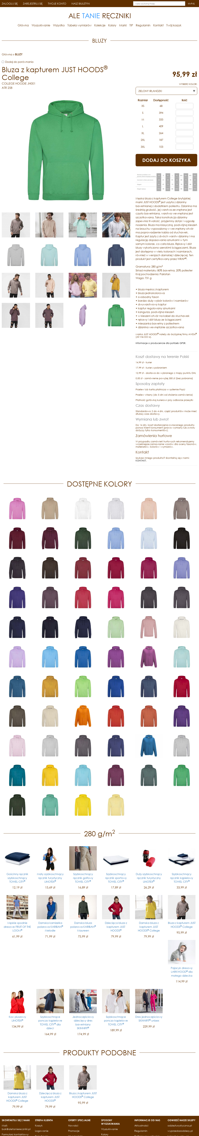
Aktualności (141, 1125)
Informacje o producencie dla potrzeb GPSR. (161, 343)
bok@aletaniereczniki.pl (16, 1129)
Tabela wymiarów (79, 25)
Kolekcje (99, 25)
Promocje (73, 1130)
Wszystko (59, 25)
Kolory (112, 25)
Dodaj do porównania (19, 62)
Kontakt (158, 25)
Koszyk (39, 1125)
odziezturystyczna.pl (180, 1125)
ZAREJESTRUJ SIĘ (33, 3)
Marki (123, 25)
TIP (131, 25)
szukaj (191, 3)
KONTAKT (141, 460)
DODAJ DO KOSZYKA (166, 160)
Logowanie (41, 1130)
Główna (23, 25)
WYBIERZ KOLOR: (188, 84)
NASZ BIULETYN (81, 3)
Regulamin (143, 25)
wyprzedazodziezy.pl (180, 1130)
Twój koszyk (173, 25)
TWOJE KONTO (57, 3)
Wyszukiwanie (41, 25)
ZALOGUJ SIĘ (10, 3)
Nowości (73, 1125)
